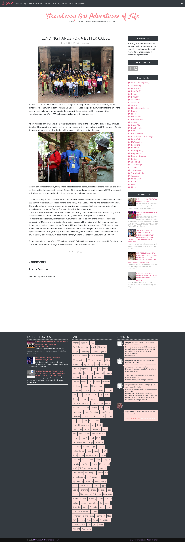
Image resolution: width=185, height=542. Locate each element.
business (97, 377)
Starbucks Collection (81, 511)
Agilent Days (89, 364)
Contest (109, 390)
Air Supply (105, 364)
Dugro (75, 399)
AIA (97, 364)
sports (109, 507)
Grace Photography (81, 425)
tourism (81, 520)
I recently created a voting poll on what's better (140, 413)
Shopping (135, 162)
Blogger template (137, 540)
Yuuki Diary (136, 178)
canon (83, 381)
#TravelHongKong (99, 351)
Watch (100, 524)
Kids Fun (76, 459)
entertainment (97, 403)
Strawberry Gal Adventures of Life (92, 16)
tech (92, 516)
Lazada (76, 464)
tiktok (109, 516)
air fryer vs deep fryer (132, 419)
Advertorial (136, 88)
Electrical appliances (140, 108)
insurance (77, 446)
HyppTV (84, 438)
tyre (94, 524)
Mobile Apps (90, 472)
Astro (105, 368)
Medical (103, 468)
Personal (135, 147)
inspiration (99, 442)
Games (109, 416)
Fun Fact (76, 416)
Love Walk (135, 139)
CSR (80, 394)
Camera (76, 381)
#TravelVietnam (79, 360)
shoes (85, 507)
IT (101, 451)
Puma (100, 498)
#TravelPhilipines (96, 355)
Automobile (77, 373)
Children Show (97, 386)
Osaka (75, 490)
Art (100, 368)
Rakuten (108, 498)
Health (99, 425)
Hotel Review (137, 133)
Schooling (77, 507)
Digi (101, 394)
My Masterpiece (94, 477)
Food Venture (137, 119)
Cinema (86, 390)
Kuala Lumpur (87, 459)
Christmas (77, 390)
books (84, 377)
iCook (133, 181)
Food (133, 113)
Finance (94, 407)
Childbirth (135, 99)
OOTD (96, 485)
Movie (100, 472)
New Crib (89, 481)
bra (90, 377)
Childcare (135, 102)
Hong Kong (96, 429)
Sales (107, 503)
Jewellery (89, 455)
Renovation (93, 503)
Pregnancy (136, 153)
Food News (136, 116)
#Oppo (75, 351)
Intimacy (100, 446)
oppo (103, 485)
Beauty (134, 94)
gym (92, 425)
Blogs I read (80, 3)
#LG (92, 342)
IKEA (98, 438)
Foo (101, 407)
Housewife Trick (98, 433)
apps (94, 368)
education (94, 399)
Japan (81, 455)
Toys (89, 520)
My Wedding (136, 142)
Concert (134, 105)
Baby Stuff (135, 91)
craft (74, 394)
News (75, 485)
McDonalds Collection (88, 468)
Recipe (134, 159)
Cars (90, 381)
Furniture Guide (88, 416)
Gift (74, 420)
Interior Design (89, 446)
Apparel (76, 368)
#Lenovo (84, 342)
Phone (75, 494)
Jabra (75, 455)
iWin (105, 451)
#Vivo (107, 360)
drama (107, 394)
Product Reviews (138, 156)
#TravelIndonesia (80, 355)
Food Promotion (91, 412)
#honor (76, 342)
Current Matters (90, 394)
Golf (79, 420)
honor (105, 429)
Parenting (56, 3)
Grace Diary (67, 3)
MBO (75, 468)
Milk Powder (78, 472)
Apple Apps (85, 368)
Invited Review (78, 451)
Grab (85, 420)
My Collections (79, 477)
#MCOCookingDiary (140, 82)
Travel (134, 167)
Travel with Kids (138, 173)
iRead (133, 184)
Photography (137, 150)
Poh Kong (97, 494)
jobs (97, 455)
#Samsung (136, 85)
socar (102, 507)
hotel (75, 433)
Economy (84, 399)
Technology (136, 164)
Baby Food (88, 373)
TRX (89, 524)
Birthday (135, 97)
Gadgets (135, 122)
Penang (93, 490)
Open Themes (152, 540)
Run (101, 503)
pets (109, 490)
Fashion (85, 407)
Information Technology (142, 136)
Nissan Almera (86, 485)
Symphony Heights (80, 516)
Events (47, 3)
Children (85, 386)
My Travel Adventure (32, 3)
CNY (93, 390)
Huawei (76, 438)
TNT (74, 520)
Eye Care (76, 407)
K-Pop (103, 455)
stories (94, 511)
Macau (94, 464)
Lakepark (106, 459)
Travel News (136, 170)
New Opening (100, 481)
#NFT (93, 347)
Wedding (135, 176)
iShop (133, 187)
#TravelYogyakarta (95, 360)
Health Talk (136, 128)
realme (75, 503)
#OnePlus (102, 347)
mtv (106, 472)
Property (92, 498)
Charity (97, 381)
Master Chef (104, 464)
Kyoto (97, 459)
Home (19, 3)
